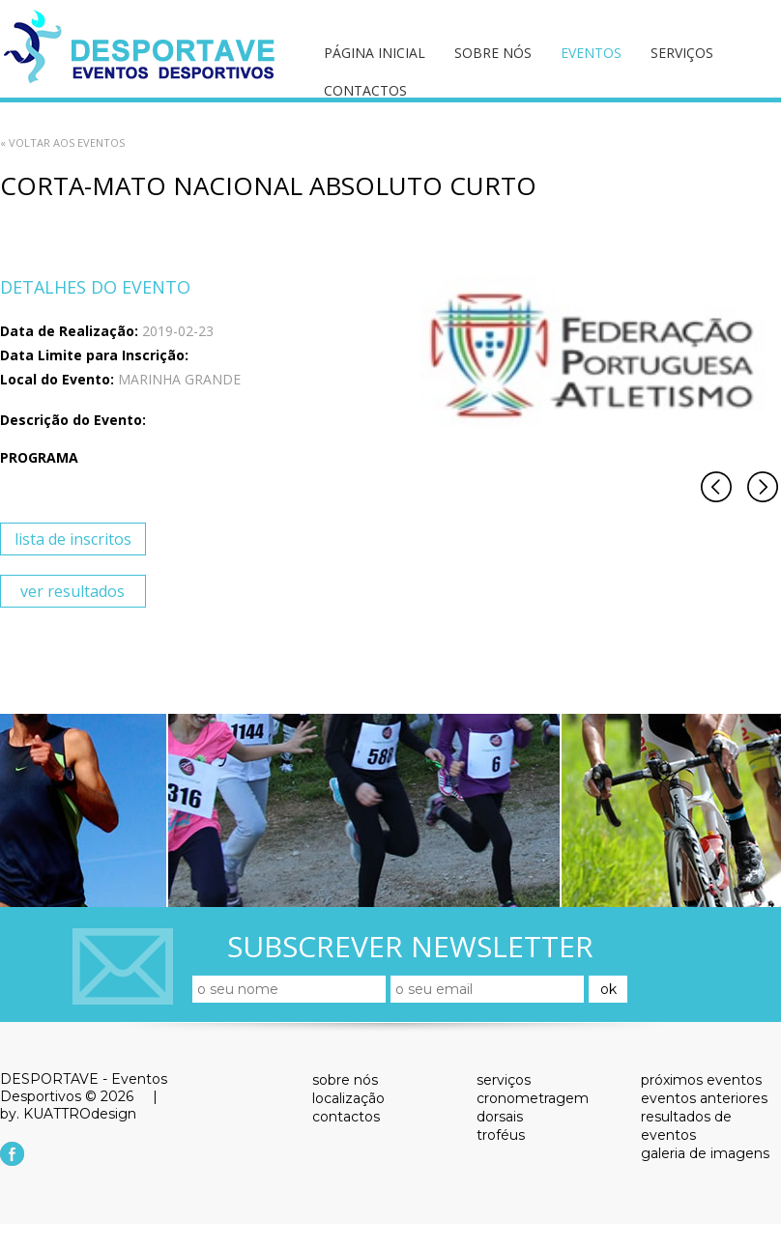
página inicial (374, 52)
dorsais (500, 1116)
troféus (501, 1135)
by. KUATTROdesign (68, 1113)
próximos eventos (701, 1080)
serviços (682, 52)
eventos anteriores (704, 1098)
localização (348, 1098)
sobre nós (493, 52)
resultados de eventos (686, 1126)
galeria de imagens (705, 1153)
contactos (365, 90)
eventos (591, 52)
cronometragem (533, 1098)
